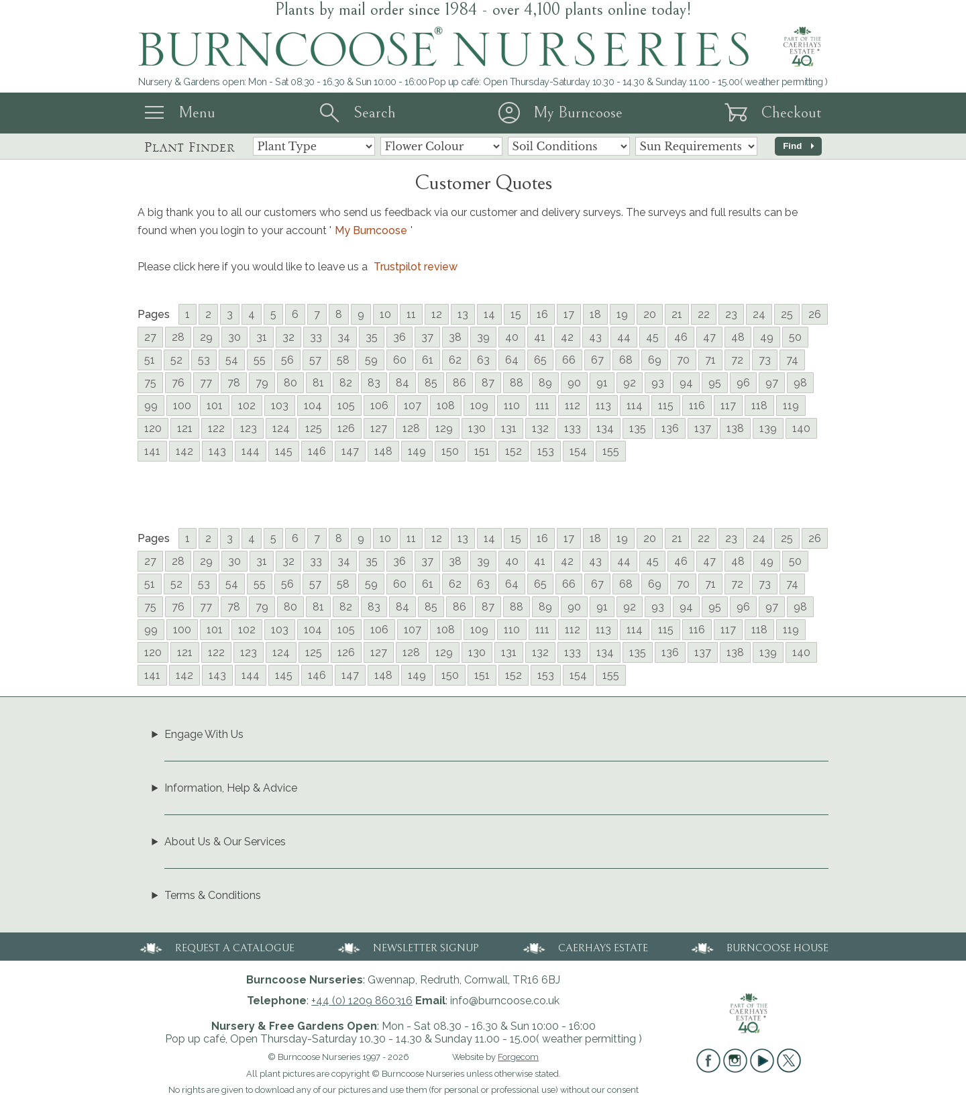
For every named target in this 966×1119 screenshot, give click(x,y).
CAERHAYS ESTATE (584, 947)
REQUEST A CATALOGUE (216, 947)
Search (375, 112)
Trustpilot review (416, 266)
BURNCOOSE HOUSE (758, 947)
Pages (154, 314)
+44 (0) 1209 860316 (362, 1000)
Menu (196, 112)
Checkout (791, 112)
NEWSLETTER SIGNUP (407, 947)
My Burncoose (578, 112)
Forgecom (518, 1057)
